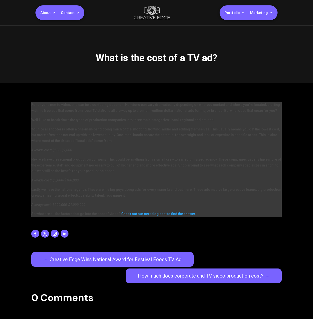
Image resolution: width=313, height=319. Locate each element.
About (45, 13)
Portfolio (232, 13)
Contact (68, 13)
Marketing (259, 13)
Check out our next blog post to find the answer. (158, 214)
